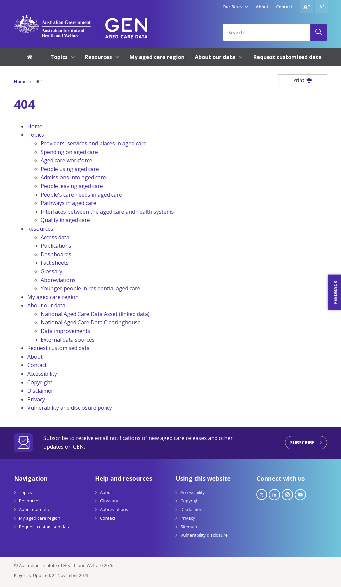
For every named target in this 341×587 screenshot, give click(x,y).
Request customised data (58, 348)
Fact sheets (55, 262)
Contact (284, 7)
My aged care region (53, 297)
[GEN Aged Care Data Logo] (126, 26)
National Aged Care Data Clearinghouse (91, 322)
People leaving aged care (72, 186)
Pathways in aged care (68, 203)
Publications (56, 245)
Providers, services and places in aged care (94, 143)
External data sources (68, 339)
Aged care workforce (66, 160)
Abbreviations (58, 280)
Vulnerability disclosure (204, 535)
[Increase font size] (306, 6)
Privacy (36, 399)
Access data (55, 237)
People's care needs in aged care (81, 194)
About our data (46, 305)
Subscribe (302, 442)
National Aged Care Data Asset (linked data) (95, 314)
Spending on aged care (69, 152)
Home (20, 81)
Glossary (51, 271)
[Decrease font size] (321, 6)
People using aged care (70, 169)
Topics (35, 134)
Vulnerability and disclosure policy (69, 407)
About (262, 7)
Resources (40, 228)
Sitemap (188, 527)
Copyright (39, 382)
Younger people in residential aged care (90, 288)
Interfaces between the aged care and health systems (107, 211)
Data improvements (65, 331)
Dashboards (56, 254)
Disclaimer (40, 390)
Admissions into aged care (73, 177)
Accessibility (42, 373)
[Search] (318, 32)
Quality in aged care (65, 220)
